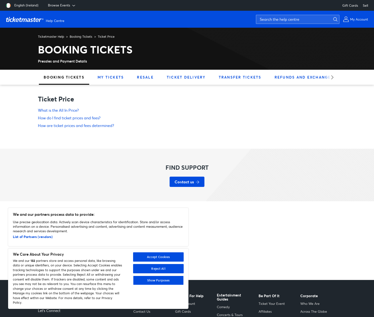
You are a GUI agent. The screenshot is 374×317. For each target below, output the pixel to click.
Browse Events (62, 5)
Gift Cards (350, 5)
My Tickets (111, 77)
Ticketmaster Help (51, 36)
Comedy (223, 307)
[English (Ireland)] (22, 5)
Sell (365, 5)
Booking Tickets (81, 36)
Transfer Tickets (240, 77)
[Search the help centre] (297, 19)
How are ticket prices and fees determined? (76, 125)
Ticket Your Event (272, 303)
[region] (98, 258)
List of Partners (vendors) (32, 236)
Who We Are (310, 303)
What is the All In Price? (58, 110)
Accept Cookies (158, 257)
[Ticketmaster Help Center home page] (36, 19)
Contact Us (141, 311)
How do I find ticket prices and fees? (69, 117)
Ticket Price (106, 36)
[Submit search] (334, 19)
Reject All (158, 268)
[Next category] (330, 77)
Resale (145, 77)
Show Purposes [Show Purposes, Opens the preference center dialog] (158, 280)
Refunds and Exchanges (304, 77)
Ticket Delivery (186, 77)
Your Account (185, 303)
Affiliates (265, 311)
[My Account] (355, 19)
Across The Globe (313, 311)
